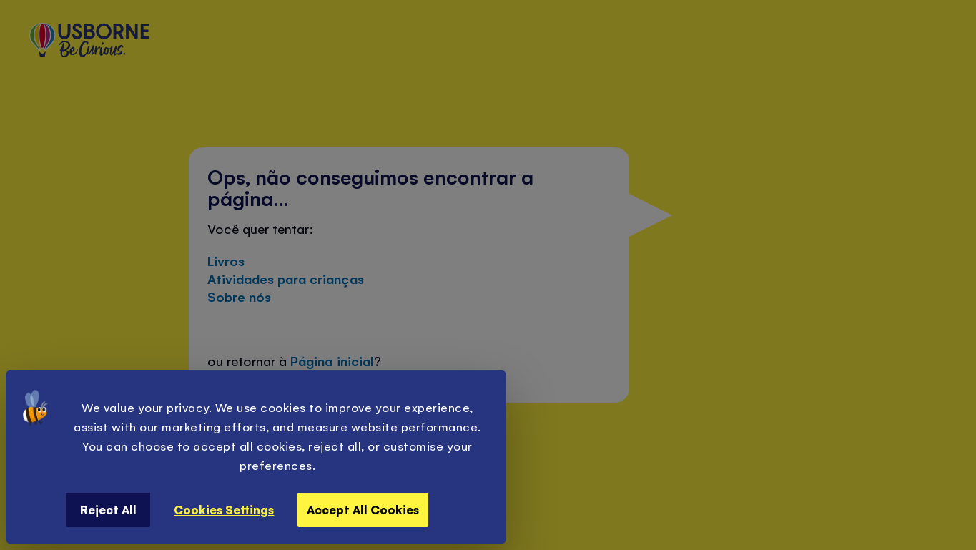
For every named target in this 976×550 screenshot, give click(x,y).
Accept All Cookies (363, 509)
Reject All (108, 509)
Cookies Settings (224, 509)
